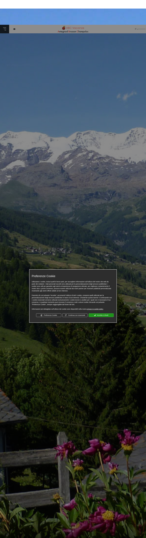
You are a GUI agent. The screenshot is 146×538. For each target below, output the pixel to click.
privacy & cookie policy (95, 284)
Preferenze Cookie (48, 291)
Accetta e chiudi (101, 291)
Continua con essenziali (75, 291)
